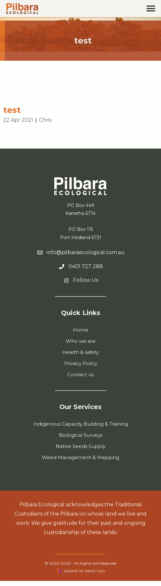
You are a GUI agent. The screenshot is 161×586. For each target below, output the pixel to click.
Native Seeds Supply (80, 446)
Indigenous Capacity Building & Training (80, 424)
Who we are (81, 341)
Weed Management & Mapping (80, 457)
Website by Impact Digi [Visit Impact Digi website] (84, 571)
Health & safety (80, 352)
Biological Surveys (80, 435)
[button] (150, 9)
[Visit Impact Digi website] (59, 571)
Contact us (80, 374)
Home (80, 330)
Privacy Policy (80, 363)
